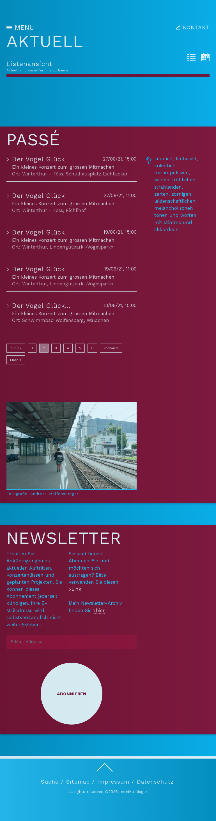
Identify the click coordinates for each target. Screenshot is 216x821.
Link (76, 589)
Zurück (16, 348)
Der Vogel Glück (38, 159)
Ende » (15, 360)
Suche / (52, 782)
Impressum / (115, 782)
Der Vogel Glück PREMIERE (56, 306)
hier (100, 610)
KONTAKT (196, 27)
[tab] (191, 58)
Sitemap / (80, 782)
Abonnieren (71, 693)
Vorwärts (111, 348)
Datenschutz (155, 782)
